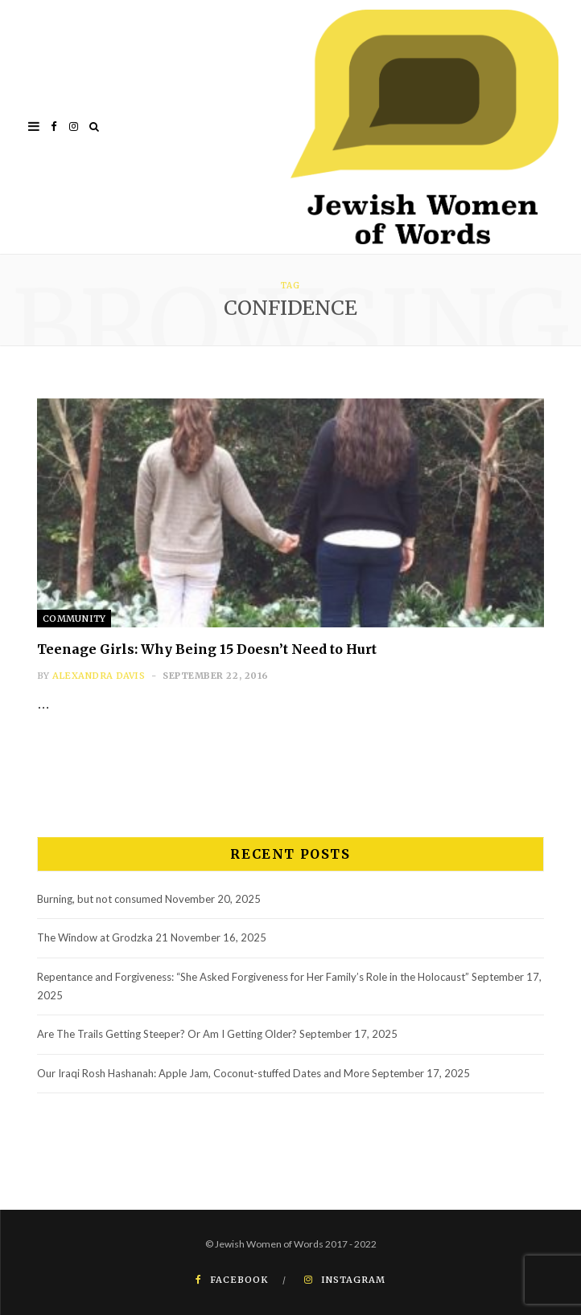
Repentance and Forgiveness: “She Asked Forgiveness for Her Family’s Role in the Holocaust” (253, 976)
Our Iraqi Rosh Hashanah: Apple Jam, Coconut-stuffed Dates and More (203, 1073)
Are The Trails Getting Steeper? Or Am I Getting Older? (167, 1033)
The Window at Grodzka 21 (102, 937)
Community (74, 618)
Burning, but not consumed (100, 898)
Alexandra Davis (98, 675)
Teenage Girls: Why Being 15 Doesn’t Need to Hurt (207, 649)
